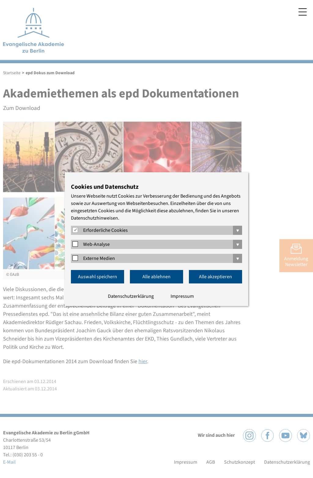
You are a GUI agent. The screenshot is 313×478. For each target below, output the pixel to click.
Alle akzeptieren (215, 276)
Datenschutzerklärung (131, 296)
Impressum (182, 296)
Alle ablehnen (156, 276)
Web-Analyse (96, 244)
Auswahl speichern (97, 276)
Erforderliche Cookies (105, 230)
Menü (302, 12)
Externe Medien (99, 258)
